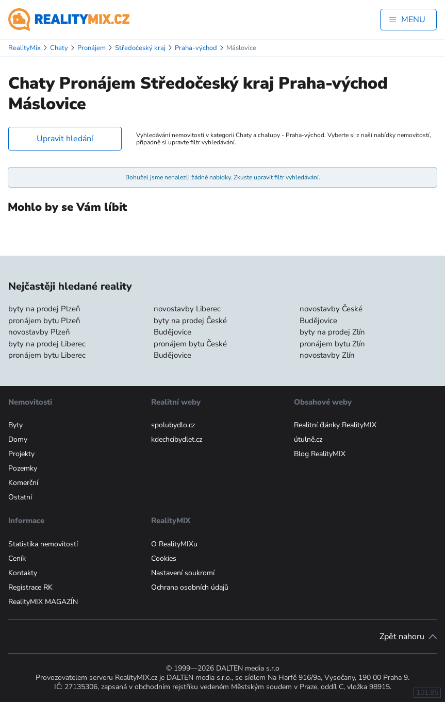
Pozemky (22, 468)
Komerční (23, 483)
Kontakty (22, 573)
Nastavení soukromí (183, 573)
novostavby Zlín (327, 355)
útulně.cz (308, 439)
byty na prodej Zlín (332, 332)
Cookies (163, 558)
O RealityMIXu (174, 544)
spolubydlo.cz (173, 425)
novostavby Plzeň (39, 332)
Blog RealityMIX (319, 454)
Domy (17, 439)
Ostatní (20, 497)
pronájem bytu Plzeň (44, 320)
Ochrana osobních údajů (189, 587)
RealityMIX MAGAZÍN (43, 602)
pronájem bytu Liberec (47, 355)
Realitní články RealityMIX (335, 425)
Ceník (17, 558)
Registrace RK (30, 587)
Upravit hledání (65, 138)
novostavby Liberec (187, 309)
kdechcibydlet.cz (176, 439)
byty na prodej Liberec (47, 344)
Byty (15, 425)
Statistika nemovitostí (43, 544)
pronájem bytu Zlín (332, 344)
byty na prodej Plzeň (44, 309)
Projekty (21, 454)
